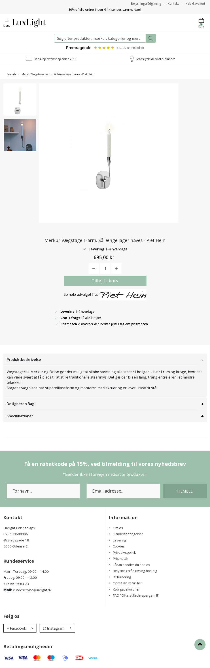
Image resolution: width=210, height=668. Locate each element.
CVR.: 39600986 (15, 534)
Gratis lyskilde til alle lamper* (155, 59)
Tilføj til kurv (105, 281)
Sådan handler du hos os (129, 564)
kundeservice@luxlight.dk (32, 590)
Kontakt (173, 3)
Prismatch (118, 558)
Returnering (120, 577)
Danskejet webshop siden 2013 (55, 59)
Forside (12, 74)
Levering (117, 540)
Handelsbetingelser (126, 534)
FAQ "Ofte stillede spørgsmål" (134, 595)
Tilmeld (184, 491)
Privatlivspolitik (122, 552)
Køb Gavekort (195, 3)
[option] (19, 99)
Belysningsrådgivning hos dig (133, 570)
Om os (116, 528)
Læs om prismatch (133, 324)
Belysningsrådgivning (146, 3)
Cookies (117, 546)
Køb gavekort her (124, 589)
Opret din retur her (125, 583)
